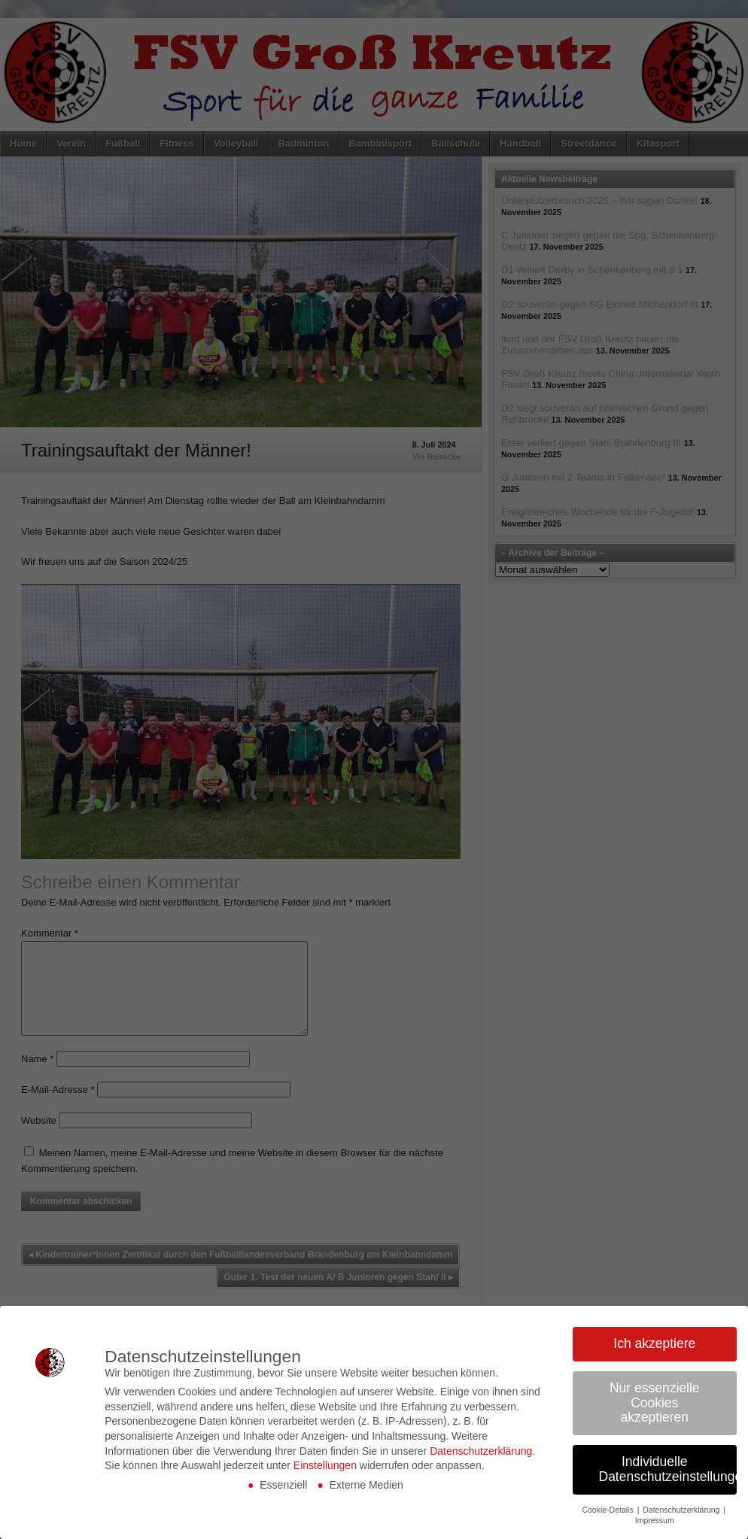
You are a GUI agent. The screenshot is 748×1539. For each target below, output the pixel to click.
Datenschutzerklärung (481, 1451)
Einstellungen (325, 1465)
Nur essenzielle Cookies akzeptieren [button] (655, 1402)
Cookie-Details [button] (608, 1509)
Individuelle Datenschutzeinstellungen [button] (668, 1469)
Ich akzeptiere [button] (654, 1343)
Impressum (654, 1520)
